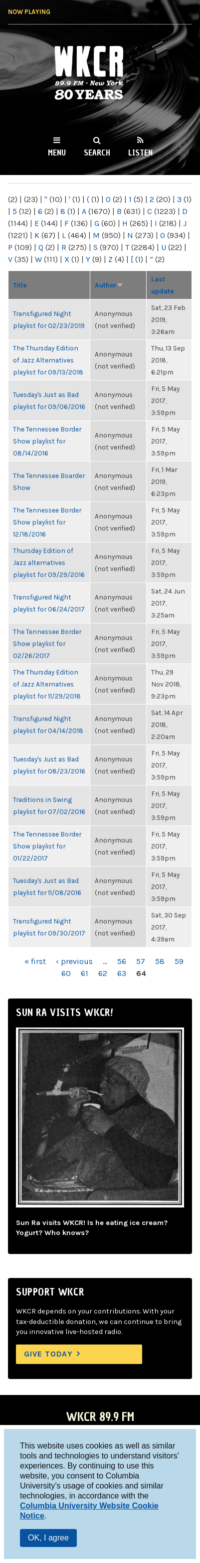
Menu (57, 152)
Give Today (48, 1353)
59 (179, 961)
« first (35, 961)
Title (20, 285)
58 (160, 961)
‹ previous (74, 961)
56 (121, 961)
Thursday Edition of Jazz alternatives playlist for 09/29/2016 (49, 562)
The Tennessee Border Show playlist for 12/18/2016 (47, 522)
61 (84, 973)
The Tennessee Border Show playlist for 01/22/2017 (47, 846)
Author (109, 285)
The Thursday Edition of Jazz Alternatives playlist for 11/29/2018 (47, 684)
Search (97, 152)
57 (140, 961)
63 (121, 973)
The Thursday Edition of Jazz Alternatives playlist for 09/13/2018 (48, 360)
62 (102, 973)
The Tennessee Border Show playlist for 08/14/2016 (47, 441)
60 (66, 973)
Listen (140, 152)
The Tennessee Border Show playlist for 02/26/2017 (47, 644)
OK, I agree (48, 1538)
